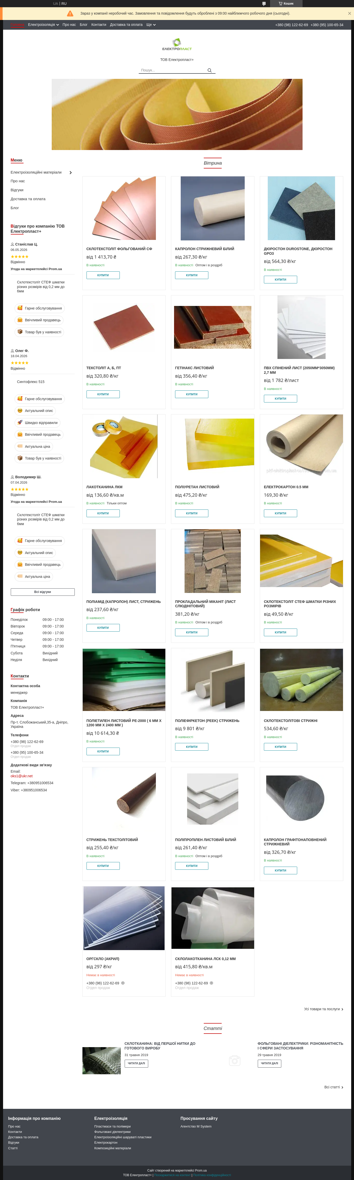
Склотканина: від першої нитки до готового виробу (160, 1045)
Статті (213, 1028)
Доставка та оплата (126, 25)
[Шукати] (210, 70)
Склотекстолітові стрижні (290, 721)
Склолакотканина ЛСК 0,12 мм (205, 959)
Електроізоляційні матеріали (36, 172)
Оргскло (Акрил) (103, 959)
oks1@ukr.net (22, 776)
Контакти (98, 25)
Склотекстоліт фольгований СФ (119, 249)
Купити (103, 275)
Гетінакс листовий (194, 368)
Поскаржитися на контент (172, 1175)
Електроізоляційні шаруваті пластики (123, 1137)
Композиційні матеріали (112, 1148)
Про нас (69, 25)
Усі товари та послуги (322, 1009)
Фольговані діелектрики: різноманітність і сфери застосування (301, 1045)
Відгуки (17, 190)
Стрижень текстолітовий (112, 840)
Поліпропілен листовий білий (205, 840)
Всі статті (332, 1087)
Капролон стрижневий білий (204, 249)
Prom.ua (201, 1170)
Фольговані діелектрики (112, 1132)
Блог (84, 25)
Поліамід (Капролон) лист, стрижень (124, 602)
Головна (17, 25)
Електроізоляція (41, 25)
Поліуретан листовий (197, 487)
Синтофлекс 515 (31, 382)
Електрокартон (105, 1142)
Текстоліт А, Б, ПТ (104, 368)
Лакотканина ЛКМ (105, 487)
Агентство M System (195, 1126)
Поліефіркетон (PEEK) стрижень (207, 721)
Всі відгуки (42, 592)
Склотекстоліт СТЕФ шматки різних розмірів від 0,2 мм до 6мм (41, 286)
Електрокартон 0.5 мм (286, 487)
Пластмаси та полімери (112, 1126)
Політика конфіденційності (212, 1175)
